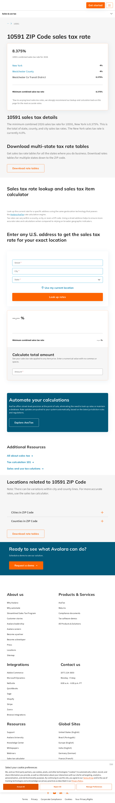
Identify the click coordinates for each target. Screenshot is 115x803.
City (16, 271)
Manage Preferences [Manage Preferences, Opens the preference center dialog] (94, 787)
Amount (18, 371)
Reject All (57, 787)
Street (17, 262)
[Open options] (99, 279)
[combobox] (57, 279)
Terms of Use (88, 778)
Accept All (21, 787)
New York (17, 65)
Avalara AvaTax (17, 214)
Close (111, 764)
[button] (10, 23)
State (16, 279)
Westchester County (23, 71)
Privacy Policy (77, 781)
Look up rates (57, 297)
